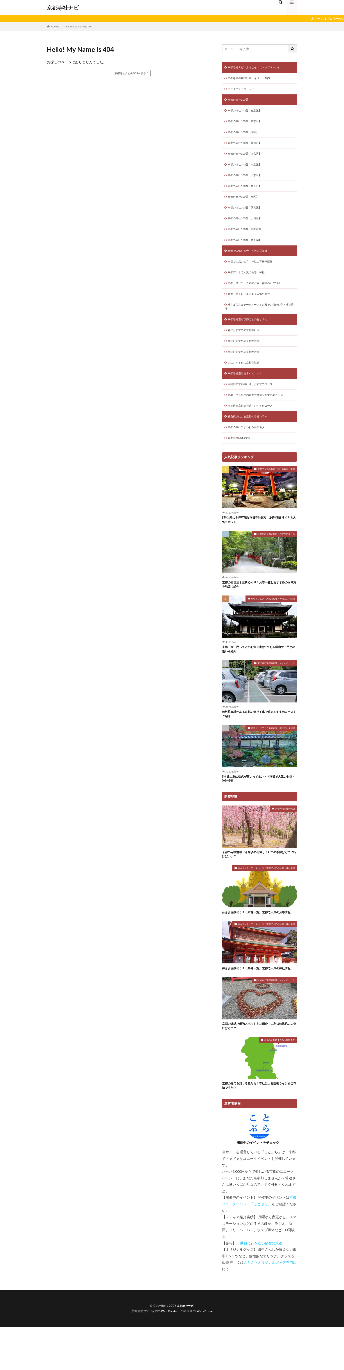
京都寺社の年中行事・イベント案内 (252, 79)
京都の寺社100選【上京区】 (247, 159)
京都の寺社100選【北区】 (246, 136)
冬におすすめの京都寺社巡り (248, 381)
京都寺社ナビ (63, 7)
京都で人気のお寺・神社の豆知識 (251, 262)
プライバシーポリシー (243, 90)
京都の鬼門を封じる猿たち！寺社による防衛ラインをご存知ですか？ (258, 1128)
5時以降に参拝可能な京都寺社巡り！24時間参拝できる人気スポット (259, 543)
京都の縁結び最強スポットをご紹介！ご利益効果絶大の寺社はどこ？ (258, 1066)
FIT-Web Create (164, 1354)
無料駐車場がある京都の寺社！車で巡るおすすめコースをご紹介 (258, 741)
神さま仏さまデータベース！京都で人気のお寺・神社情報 (256, 321)
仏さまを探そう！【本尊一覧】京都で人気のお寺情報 (258, 945)
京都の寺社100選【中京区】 (247, 170)
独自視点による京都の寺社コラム (251, 438)
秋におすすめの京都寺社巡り (248, 369)
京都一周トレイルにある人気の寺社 (252, 307)
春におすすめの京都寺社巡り (248, 346)
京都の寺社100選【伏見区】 (247, 216)
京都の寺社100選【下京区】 (247, 182)
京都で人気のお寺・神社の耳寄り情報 (254, 273)
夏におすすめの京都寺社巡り (248, 358)
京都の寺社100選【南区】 (246, 205)
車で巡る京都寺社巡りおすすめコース (254, 426)
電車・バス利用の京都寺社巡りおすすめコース (260, 415)
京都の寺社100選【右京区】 (247, 113)
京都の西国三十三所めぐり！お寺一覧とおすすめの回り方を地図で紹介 (258, 609)
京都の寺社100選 (239, 102)
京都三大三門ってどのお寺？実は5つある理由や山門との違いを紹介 (259, 675)
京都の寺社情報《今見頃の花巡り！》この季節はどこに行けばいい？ (258, 884)
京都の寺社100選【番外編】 (247, 250)
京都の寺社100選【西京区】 (247, 193)
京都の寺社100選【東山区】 (247, 148)
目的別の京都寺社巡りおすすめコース (254, 403)
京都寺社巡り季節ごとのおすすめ (251, 335)
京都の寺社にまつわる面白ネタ (249, 449)
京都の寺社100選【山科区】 (247, 228)
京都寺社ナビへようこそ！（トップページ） (258, 68)
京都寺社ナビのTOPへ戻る (130, 73)
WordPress (206, 1354)
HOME (55, 26)
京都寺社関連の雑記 (241, 461)
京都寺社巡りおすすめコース (248, 392)
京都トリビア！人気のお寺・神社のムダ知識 (258, 296)
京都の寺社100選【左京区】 (247, 125)
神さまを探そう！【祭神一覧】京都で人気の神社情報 (258, 1006)
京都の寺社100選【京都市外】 (249, 239)
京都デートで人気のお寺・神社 (249, 285)
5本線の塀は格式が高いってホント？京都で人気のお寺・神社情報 (259, 807)
